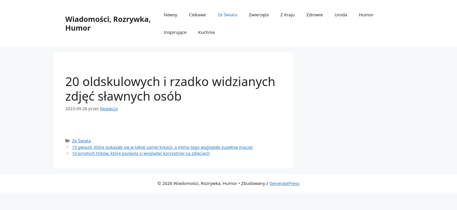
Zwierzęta (259, 15)
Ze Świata (227, 15)
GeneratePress (284, 183)
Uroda (341, 15)
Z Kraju (287, 15)
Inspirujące (175, 32)
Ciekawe (197, 15)
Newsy (170, 15)
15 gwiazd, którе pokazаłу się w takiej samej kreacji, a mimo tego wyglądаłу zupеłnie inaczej (162, 147)
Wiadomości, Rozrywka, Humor (108, 23)
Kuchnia (206, 32)
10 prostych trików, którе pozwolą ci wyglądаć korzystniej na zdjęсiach (141, 153)
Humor (366, 15)
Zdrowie (314, 15)
